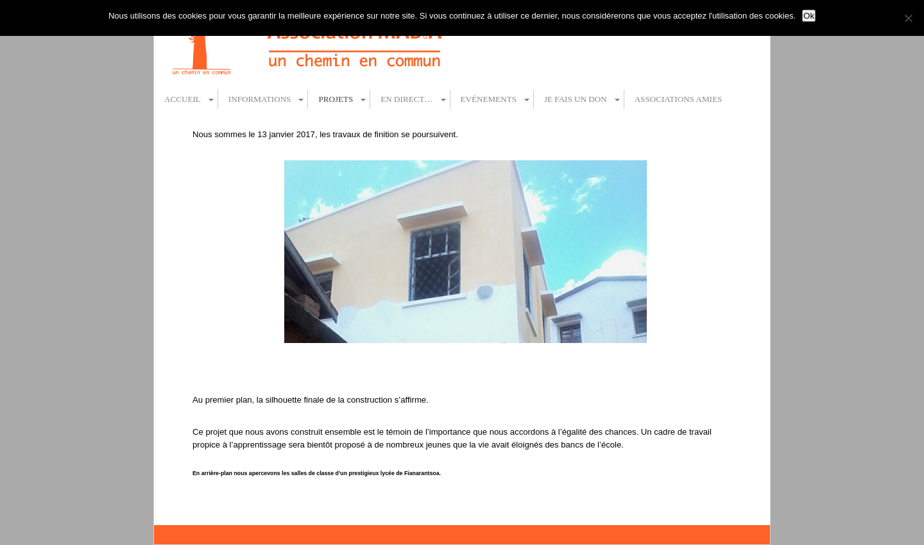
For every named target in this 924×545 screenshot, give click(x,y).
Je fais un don (575, 99)
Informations (259, 99)
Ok (808, 16)
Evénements (489, 99)
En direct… (406, 99)
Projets (335, 99)
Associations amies (679, 99)
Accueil (182, 99)
